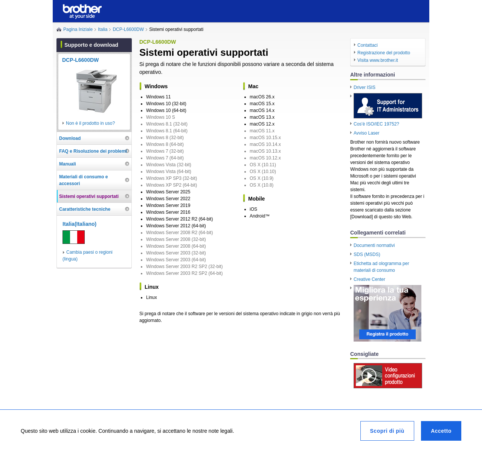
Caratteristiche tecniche (84, 209)
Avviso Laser (366, 133)
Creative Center (369, 279)
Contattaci (367, 45)
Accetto (441, 431)
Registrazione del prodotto (383, 52)
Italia (102, 29)
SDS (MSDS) (367, 254)
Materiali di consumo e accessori (83, 180)
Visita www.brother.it (377, 60)
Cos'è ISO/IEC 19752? (376, 124)
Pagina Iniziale (78, 29)
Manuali (67, 164)
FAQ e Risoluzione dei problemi (93, 151)
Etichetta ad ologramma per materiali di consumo (381, 267)
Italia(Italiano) (79, 224)
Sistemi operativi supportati (89, 196)
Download (70, 138)
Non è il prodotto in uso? (90, 123)
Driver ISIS (364, 87)
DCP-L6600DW (128, 29)
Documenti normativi (374, 245)
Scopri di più (387, 431)
